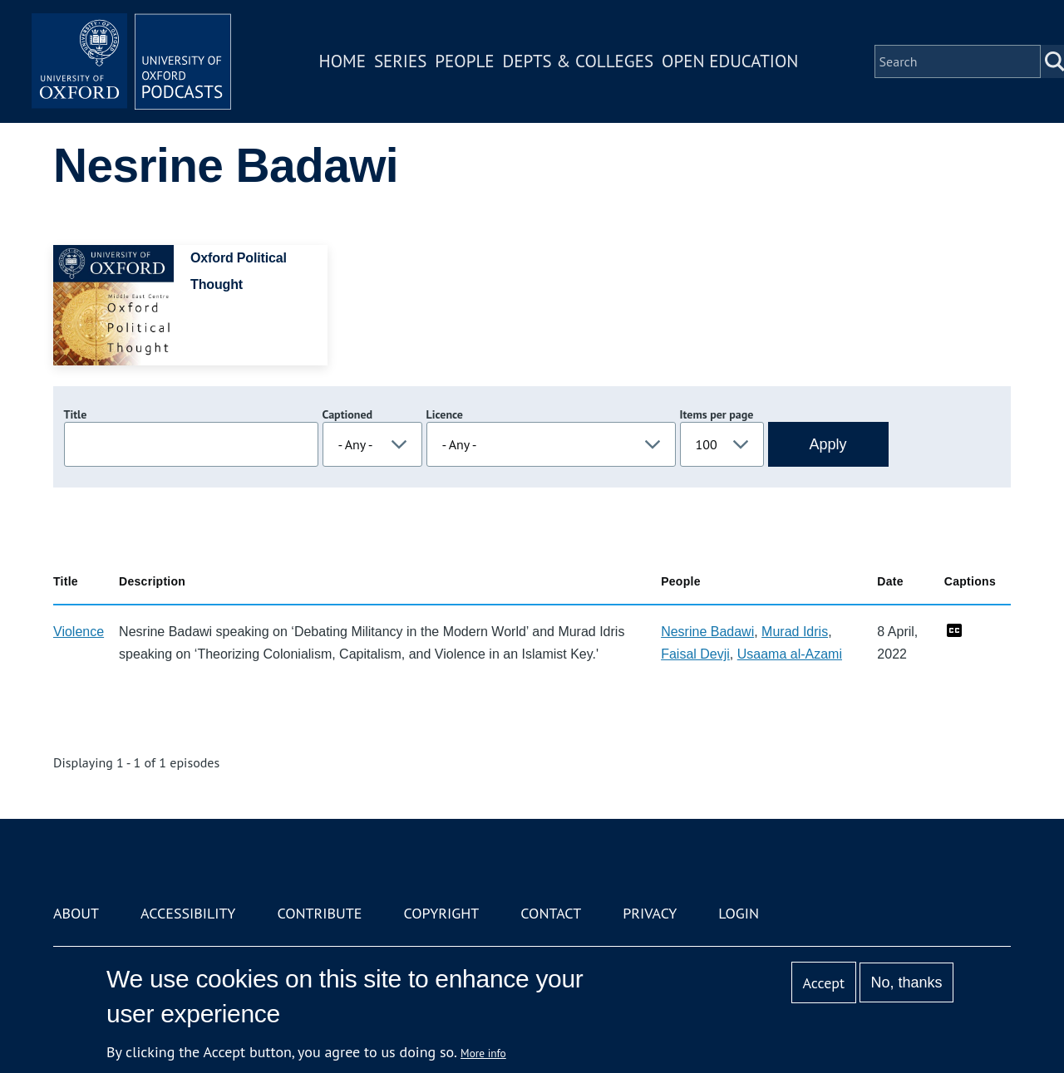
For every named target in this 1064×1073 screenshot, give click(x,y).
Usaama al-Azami (789, 654)
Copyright (441, 913)
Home (342, 61)
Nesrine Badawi (707, 632)
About (76, 913)
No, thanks (906, 982)
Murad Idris (794, 632)
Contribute (319, 913)
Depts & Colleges (578, 61)
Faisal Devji (695, 654)
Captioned (348, 414)
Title (75, 414)
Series (400, 61)
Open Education (730, 61)
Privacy (650, 913)
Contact (550, 913)
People (464, 61)
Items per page (717, 414)
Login (738, 913)
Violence (78, 632)
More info (483, 1053)
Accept (823, 982)
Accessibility (187, 913)
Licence (444, 414)
